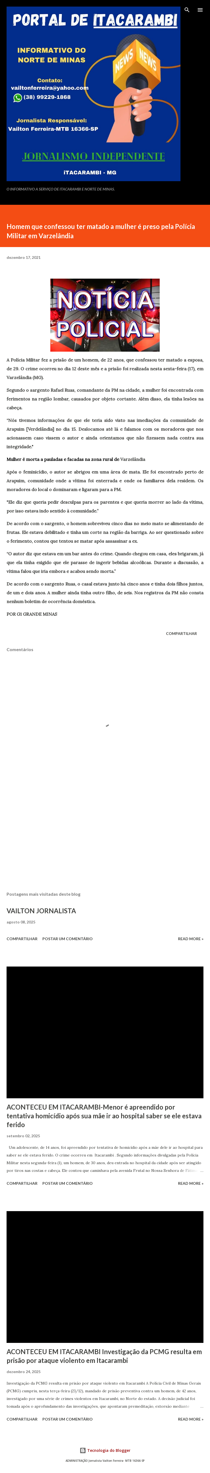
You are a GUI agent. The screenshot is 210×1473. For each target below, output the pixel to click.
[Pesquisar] (187, 10)
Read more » (190, 938)
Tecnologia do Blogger (105, 1450)
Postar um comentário (67, 938)
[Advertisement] (105, 835)
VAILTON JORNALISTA (41, 911)
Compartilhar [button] (181, 633)
